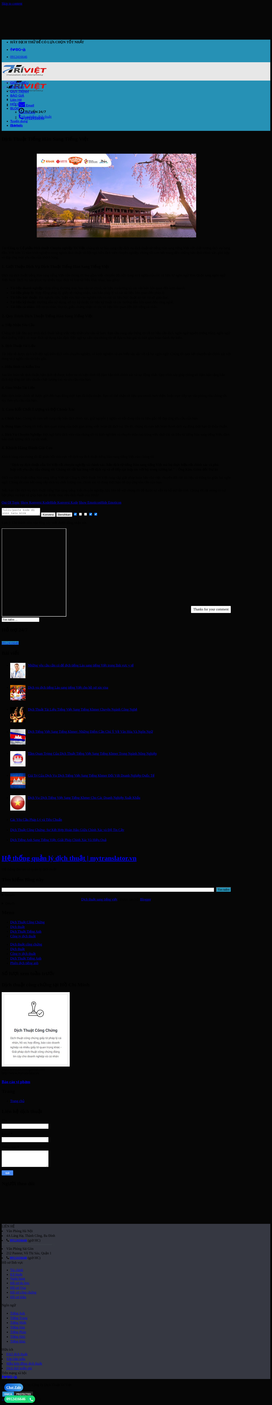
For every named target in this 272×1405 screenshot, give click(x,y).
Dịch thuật (17, 928)
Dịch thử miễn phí (19, 1369)
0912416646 (18, 1241)
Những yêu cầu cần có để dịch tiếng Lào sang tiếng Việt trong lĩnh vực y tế (80, 666)
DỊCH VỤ (17, 87)
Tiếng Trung (18, 1319)
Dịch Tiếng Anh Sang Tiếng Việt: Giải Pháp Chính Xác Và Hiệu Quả (58, 841)
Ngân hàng (17, 1280)
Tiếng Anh (17, 1314)
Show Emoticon (90, 502)
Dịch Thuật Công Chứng (27, 923)
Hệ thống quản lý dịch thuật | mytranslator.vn (69, 859)
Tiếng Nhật (18, 1324)
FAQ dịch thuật (17, 1355)
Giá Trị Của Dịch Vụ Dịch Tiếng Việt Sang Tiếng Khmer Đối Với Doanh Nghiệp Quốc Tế (91, 777)
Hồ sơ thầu (18, 1298)
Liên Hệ (16, 100)
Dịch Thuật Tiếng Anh (25, 933)
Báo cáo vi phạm (16, 1083)
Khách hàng (27, 112)
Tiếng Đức (18, 1338)
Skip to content (12, 3)
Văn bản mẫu (15, 1360)
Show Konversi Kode (35, 502)
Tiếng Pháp (18, 1333)
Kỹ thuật (16, 1276)
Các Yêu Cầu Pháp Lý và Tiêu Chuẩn (36, 821)
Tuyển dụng (19, 121)
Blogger (145, 900)
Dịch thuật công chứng (26, 945)
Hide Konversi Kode (64, 502)
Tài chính (16, 1271)
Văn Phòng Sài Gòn (20, 1250)
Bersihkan (68, 515)
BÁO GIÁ (17, 95)
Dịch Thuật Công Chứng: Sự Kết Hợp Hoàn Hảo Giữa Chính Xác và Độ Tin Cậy (67, 831)
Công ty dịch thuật (23, 937)
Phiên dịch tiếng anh (24, 964)
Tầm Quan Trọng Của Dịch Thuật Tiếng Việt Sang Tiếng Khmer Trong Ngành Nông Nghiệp (92, 755)
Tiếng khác (18, 1342)
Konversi (52, 515)
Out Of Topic (11, 502)
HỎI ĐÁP (17, 104)
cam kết (16, 125)
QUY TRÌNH (19, 91)
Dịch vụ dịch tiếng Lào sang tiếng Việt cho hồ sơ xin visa (68, 689)
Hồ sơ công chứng (23, 1293)
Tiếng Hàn (17, 1328)
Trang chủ (17, 1102)
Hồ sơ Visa (18, 1289)
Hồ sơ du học (20, 1284)
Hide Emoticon (111, 502)
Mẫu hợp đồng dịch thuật (24, 1365)
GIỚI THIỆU (19, 83)
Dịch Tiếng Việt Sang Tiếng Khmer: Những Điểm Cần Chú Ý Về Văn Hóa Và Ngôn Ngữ (90, 733)
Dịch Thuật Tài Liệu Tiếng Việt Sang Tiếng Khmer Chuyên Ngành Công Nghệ (82, 711)
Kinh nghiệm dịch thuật (35, 117)
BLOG (15, 108)
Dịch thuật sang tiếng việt (99, 900)
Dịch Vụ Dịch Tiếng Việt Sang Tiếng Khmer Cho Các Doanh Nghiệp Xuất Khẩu (84, 799)
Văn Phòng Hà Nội (19, 1232)
